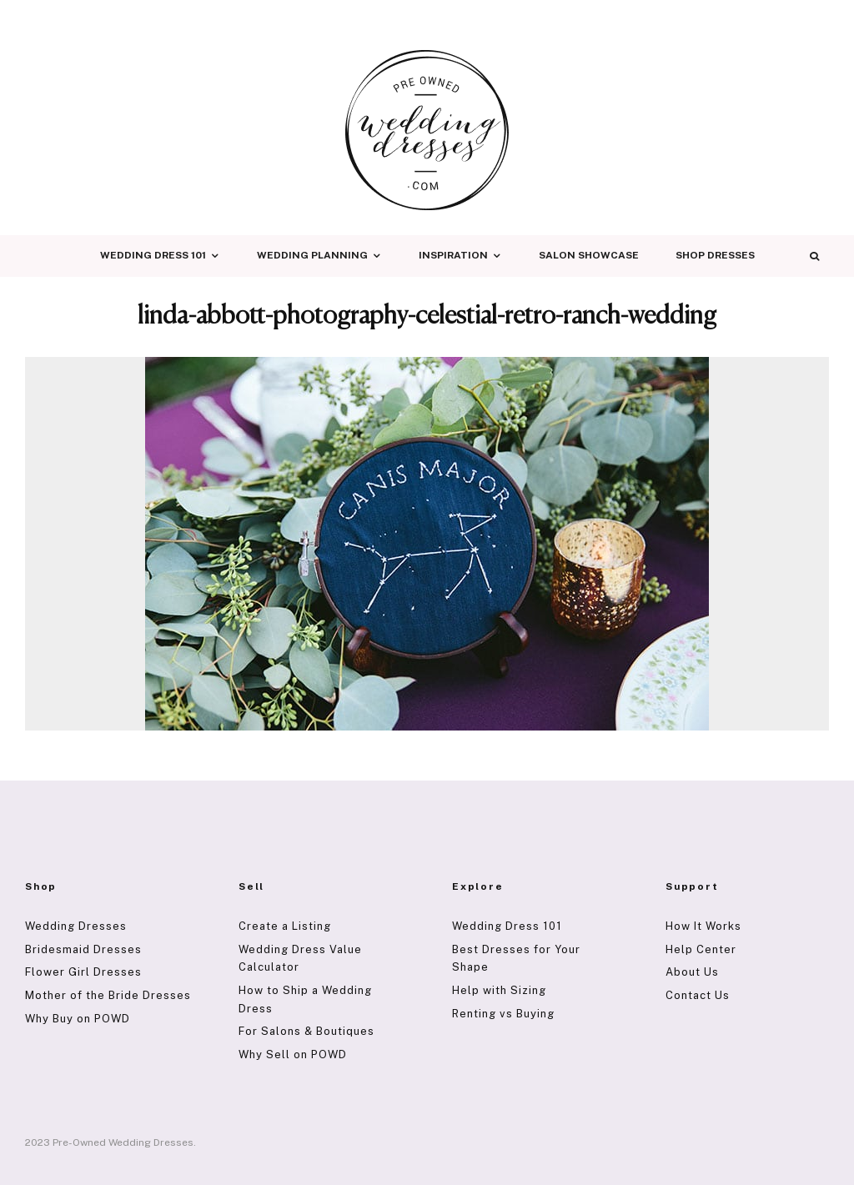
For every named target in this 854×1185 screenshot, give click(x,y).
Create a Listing (285, 926)
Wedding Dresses (76, 926)
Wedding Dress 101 (153, 255)
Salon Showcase (589, 255)
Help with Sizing (499, 990)
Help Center (701, 949)
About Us (692, 972)
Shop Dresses (715, 255)
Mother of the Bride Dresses (108, 995)
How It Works (703, 926)
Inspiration (453, 255)
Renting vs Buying (503, 1013)
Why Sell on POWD (293, 1054)
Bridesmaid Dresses (83, 949)
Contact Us (698, 995)
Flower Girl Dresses (83, 972)
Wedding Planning (312, 255)
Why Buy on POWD (77, 1018)
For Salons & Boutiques (306, 1031)
